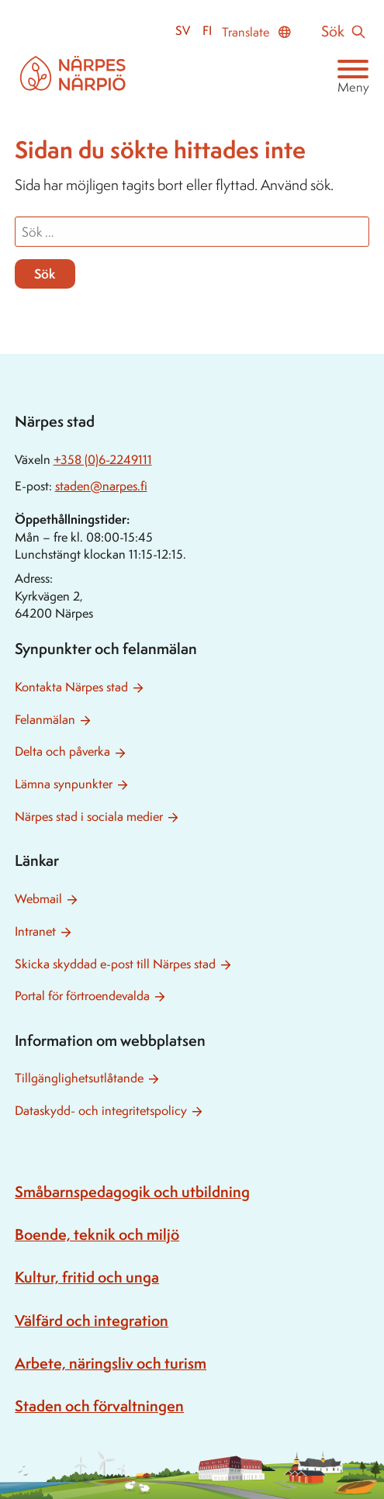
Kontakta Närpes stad (71, 687)
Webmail (38, 899)
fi (207, 31)
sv (182, 31)
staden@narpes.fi (101, 486)
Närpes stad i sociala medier (89, 816)
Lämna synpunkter (63, 784)
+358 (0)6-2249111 (103, 460)
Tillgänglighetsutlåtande (79, 1078)
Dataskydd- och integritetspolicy (101, 1111)
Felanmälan (45, 719)
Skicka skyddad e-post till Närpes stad (115, 964)
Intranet (35, 931)
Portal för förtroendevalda (82, 996)
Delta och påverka (62, 751)
